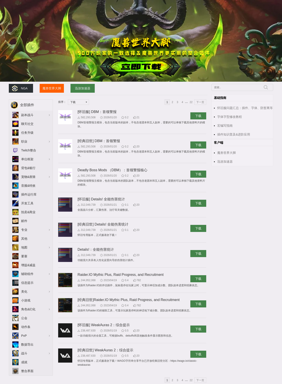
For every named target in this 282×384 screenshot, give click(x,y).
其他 (24, 238)
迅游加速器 (82, 88)
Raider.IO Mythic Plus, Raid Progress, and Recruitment (120, 275)
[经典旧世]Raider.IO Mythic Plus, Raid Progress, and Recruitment (129, 300)
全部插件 (27, 105)
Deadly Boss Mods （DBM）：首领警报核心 (112, 170)
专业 (24, 230)
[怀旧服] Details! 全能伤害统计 (101, 199)
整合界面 (27, 371)
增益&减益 (28, 265)
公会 (24, 318)
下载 (198, 116)
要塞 (24, 256)
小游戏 (25, 300)
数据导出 (27, 344)
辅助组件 (27, 274)
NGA (24, 88)
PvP (24, 335)
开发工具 (27, 203)
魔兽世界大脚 (52, 88)
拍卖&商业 (28, 212)
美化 (24, 291)
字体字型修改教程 (229, 117)
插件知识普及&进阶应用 (233, 134)
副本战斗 (27, 115)
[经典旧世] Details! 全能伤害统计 (103, 224)
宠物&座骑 (28, 177)
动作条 (25, 327)
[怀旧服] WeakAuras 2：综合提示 (104, 325)
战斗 (24, 353)
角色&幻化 (28, 309)
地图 (24, 247)
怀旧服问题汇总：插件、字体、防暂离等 (245, 108)
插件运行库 (29, 194)
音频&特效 (28, 185)
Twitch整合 (28, 150)
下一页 (200, 102)
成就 (24, 362)
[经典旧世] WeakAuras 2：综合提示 (105, 350)
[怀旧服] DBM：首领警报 (97, 112)
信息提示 (27, 282)
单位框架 (27, 159)
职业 (24, 141)
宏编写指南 (225, 125)
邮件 (24, 221)
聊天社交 (27, 124)
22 (191, 102)
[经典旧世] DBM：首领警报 (99, 141)
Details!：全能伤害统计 (96, 249)
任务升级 (27, 132)
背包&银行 (28, 168)
